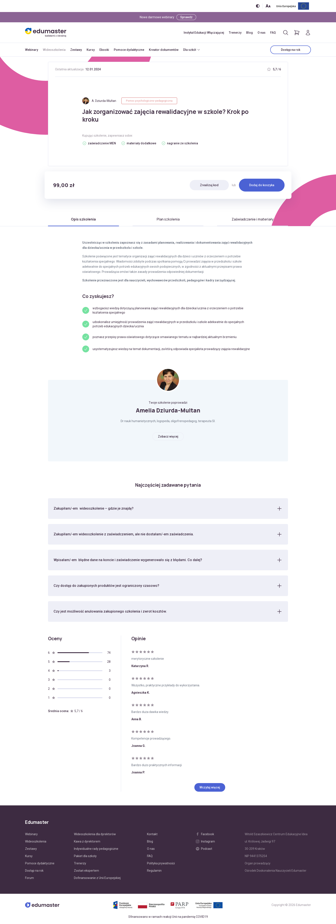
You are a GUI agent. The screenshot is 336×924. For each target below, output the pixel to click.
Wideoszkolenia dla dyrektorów (95, 834)
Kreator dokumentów (163, 49)
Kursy (91, 49)
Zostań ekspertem (86, 870)
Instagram (205, 841)
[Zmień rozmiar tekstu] (268, 6)
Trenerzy (235, 32)
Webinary (31, 49)
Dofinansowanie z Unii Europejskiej (97, 878)
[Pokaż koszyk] (297, 33)
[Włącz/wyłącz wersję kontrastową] (258, 6)
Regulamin (154, 870)
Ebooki (104, 49)
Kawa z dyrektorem (87, 841)
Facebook (205, 834)
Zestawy (76, 49)
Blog (249, 32)
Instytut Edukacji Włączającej (204, 32)
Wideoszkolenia (54, 49)
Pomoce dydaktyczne (129, 49)
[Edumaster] (45, 32)
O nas (262, 32)
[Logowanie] (308, 33)
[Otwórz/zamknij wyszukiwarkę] (286, 33)
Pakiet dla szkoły (85, 856)
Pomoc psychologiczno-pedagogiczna (149, 100)
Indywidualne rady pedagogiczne (96, 848)
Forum (29, 878)
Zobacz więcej (168, 436)
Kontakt (152, 834)
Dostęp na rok (290, 49)
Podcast (204, 848)
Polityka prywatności (161, 863)
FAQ (273, 32)
